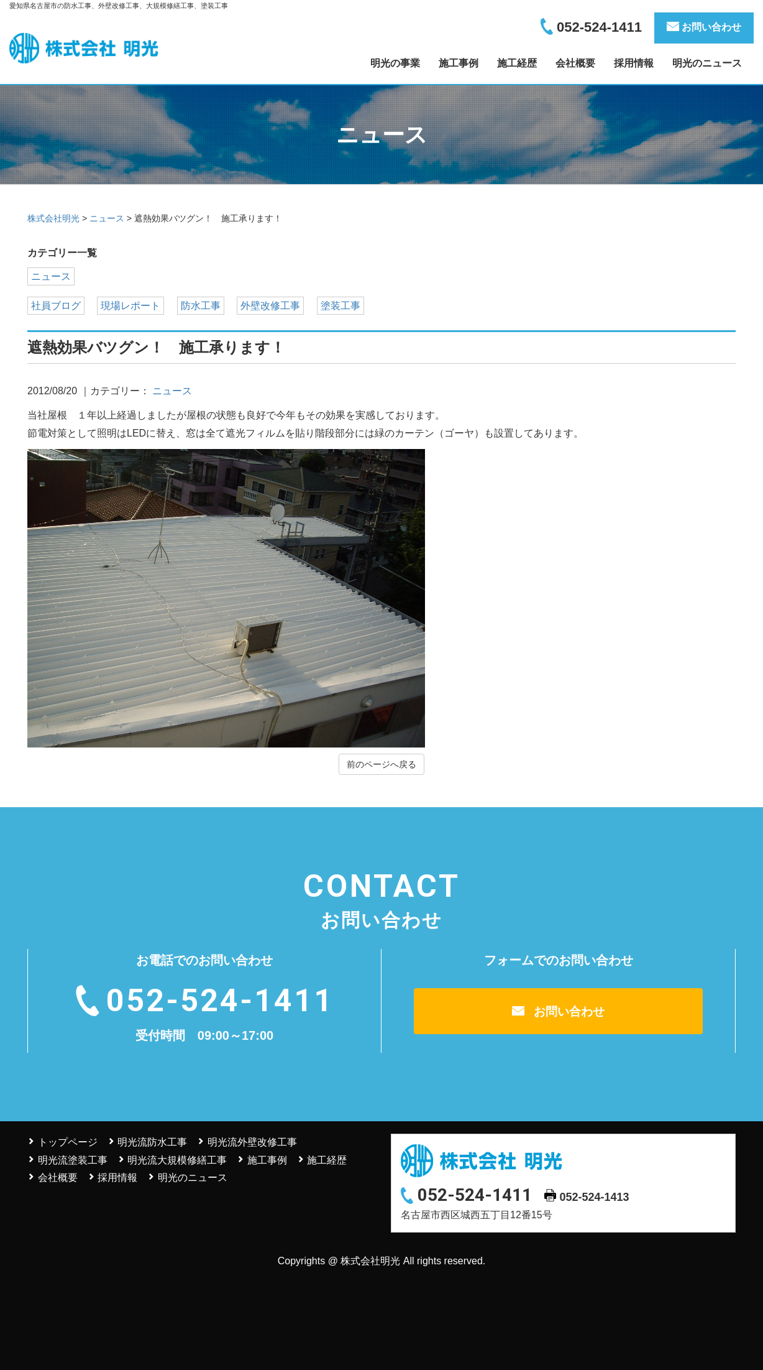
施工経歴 (517, 63)
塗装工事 (340, 305)
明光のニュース (707, 63)
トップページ (68, 1142)
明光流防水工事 (152, 1142)
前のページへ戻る (381, 764)
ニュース (51, 276)
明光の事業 (395, 63)
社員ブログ (56, 305)
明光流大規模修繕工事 (177, 1160)
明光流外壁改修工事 (252, 1142)
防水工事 (201, 305)
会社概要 (575, 63)
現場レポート (130, 305)
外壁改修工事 (270, 305)
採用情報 (634, 63)
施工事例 (458, 63)
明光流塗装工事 (72, 1160)
